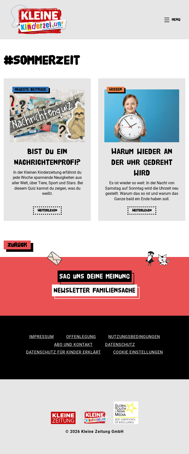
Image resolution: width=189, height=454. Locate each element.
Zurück (17, 245)
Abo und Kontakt (73, 344)
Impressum (41, 336)
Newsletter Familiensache (94, 290)
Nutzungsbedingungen (134, 336)
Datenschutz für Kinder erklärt (63, 352)
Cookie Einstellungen (138, 352)
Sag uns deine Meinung (94, 276)
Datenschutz (120, 344)
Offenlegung (81, 336)
